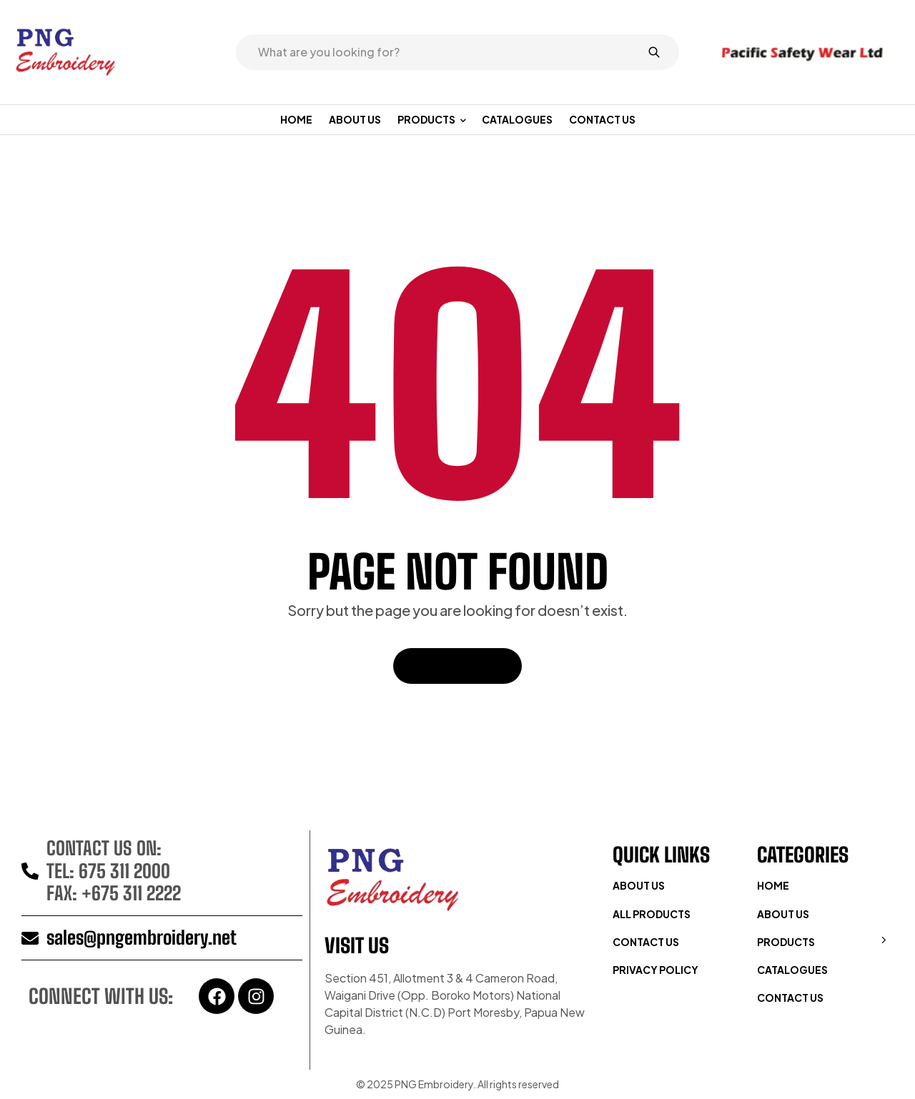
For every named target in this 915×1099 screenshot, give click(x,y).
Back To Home (457, 665)
